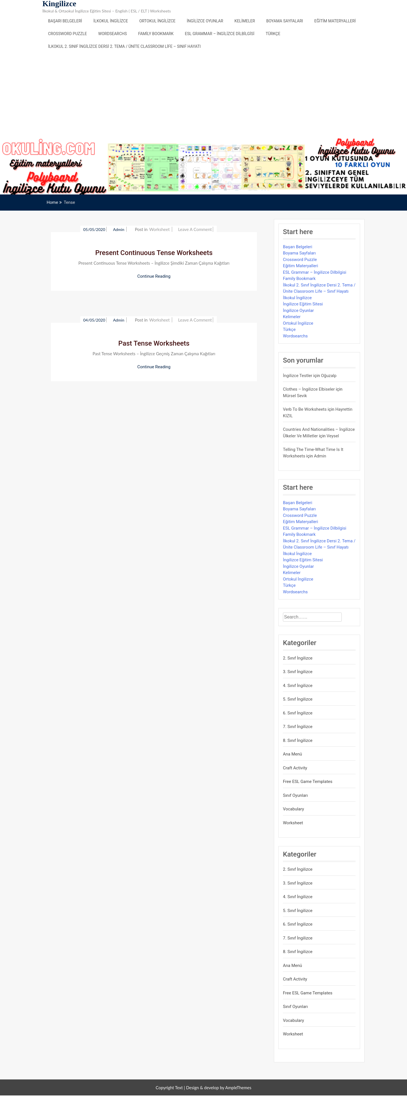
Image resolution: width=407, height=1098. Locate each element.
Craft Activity (295, 767)
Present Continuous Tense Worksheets (154, 253)
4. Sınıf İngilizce (298, 685)
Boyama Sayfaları (284, 21)
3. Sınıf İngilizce (298, 671)
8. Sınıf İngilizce (298, 740)
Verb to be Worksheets (305, 409)
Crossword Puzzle (67, 33)
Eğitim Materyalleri (335, 21)
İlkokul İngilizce (110, 21)
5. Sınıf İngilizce (298, 699)
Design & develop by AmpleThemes (218, 1087)
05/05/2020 (94, 229)
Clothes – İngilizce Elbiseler (309, 389)
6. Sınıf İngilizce (298, 713)
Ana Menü (292, 754)
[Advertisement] (203, 95)
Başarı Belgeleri (65, 21)
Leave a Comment (195, 229)
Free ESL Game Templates (307, 781)
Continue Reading (154, 276)
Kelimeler (245, 21)
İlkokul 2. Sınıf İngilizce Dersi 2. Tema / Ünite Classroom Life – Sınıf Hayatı (124, 46)
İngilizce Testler (297, 375)
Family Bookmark (156, 33)
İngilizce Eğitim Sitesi (303, 304)
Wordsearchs (112, 33)
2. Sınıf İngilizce (298, 658)
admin (119, 229)
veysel (333, 435)
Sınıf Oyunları (295, 795)
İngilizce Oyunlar (205, 21)
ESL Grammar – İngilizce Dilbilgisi (219, 33)
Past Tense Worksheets (154, 343)
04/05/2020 (94, 320)
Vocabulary (293, 809)
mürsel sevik (295, 395)
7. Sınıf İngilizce (298, 726)
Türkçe (273, 33)
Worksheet (159, 229)
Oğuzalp (329, 375)
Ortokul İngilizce (157, 21)
